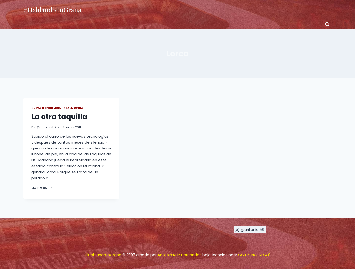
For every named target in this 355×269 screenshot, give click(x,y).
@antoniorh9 (46, 127)
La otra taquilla (59, 116)
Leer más (41, 188)
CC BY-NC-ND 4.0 (254, 254)
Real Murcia (73, 108)
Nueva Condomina (46, 108)
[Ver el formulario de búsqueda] (327, 24)
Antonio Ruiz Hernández (179, 254)
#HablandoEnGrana (103, 254)
